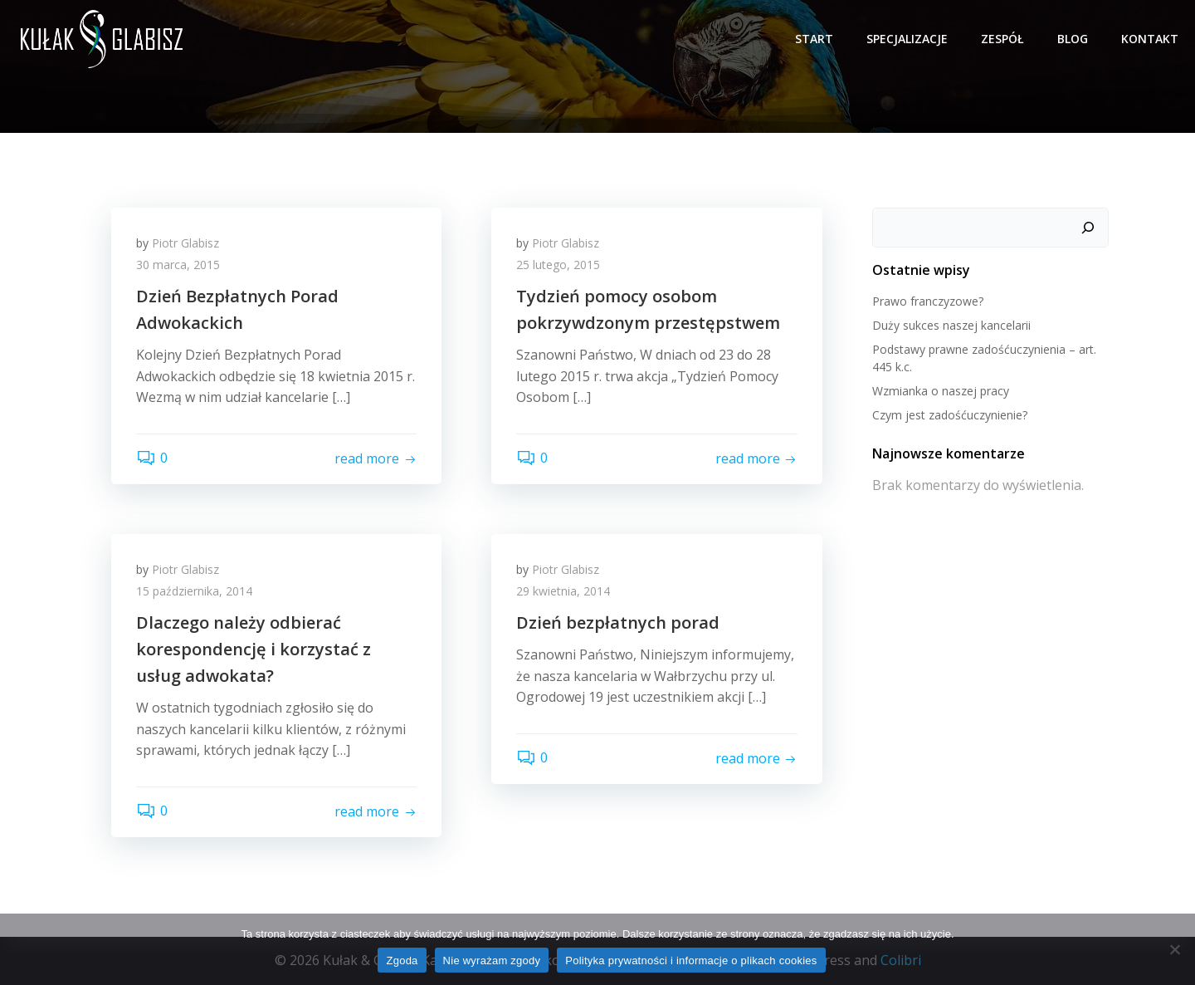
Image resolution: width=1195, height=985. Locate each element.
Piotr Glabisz (185, 243)
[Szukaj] (1088, 227)
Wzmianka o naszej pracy (940, 391)
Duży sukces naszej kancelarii (951, 325)
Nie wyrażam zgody (492, 960)
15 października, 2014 (194, 591)
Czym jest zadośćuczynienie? (949, 415)
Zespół (1002, 39)
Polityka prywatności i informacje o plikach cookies (691, 960)
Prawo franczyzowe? (927, 301)
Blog (1072, 39)
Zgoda (401, 960)
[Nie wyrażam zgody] (1174, 949)
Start (814, 39)
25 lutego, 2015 (558, 264)
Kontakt (1149, 39)
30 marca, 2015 (178, 264)
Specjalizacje (907, 39)
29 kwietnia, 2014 (563, 591)
